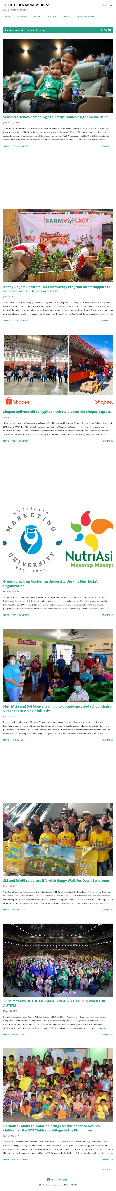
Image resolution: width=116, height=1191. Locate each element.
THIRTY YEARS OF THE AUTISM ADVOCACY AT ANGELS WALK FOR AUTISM (54, 1003)
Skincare (50, 16)
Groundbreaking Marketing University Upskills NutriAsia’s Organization (50, 583)
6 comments (18, 1034)
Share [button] (6, 146)
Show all (106, 30)
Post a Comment (20, 146)
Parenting (20, 16)
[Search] (104, 4)
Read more (107, 146)
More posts (107, 1169)
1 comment (17, 740)
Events (64, 16)
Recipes (35, 16)
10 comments (18, 909)
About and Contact (83, 16)
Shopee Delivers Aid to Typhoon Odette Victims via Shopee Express (57, 411)
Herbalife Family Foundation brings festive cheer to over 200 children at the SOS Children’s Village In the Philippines (52, 1128)
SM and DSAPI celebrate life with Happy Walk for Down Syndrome (56, 880)
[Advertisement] (58, 179)
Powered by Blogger (58, 1179)
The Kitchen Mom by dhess (26, 5)
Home (6, 16)
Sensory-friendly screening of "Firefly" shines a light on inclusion (56, 117)
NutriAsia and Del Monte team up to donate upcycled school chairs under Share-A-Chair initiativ (57, 708)
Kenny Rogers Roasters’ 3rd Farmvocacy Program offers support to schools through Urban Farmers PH (56, 288)
